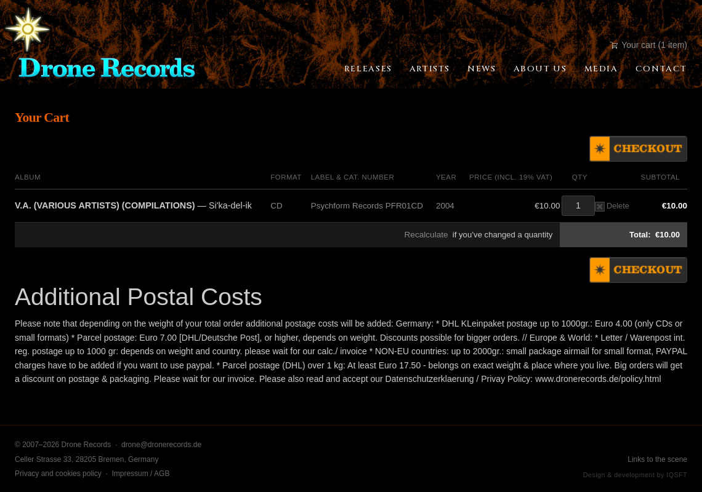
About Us (540, 68)
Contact (661, 68)
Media (601, 68)
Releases (368, 68)
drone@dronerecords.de (161, 444)
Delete (612, 205)
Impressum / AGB (140, 473)
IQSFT (676, 474)
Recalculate (426, 234)
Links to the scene (657, 459)
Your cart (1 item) (648, 45)
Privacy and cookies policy (58, 473)
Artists (430, 68)
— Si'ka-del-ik (133, 205)
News (481, 68)
